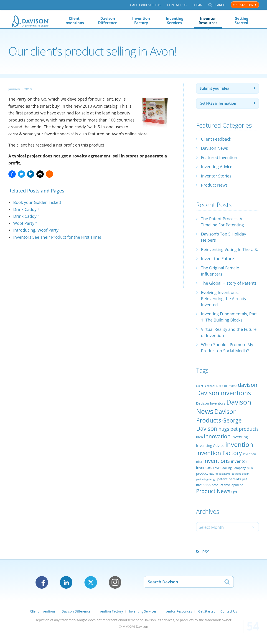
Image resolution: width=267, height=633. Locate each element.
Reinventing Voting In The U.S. (229, 249)
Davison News (214, 148)
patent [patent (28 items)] (222, 479)
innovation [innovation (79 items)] (217, 436)
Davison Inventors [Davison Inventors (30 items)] (210, 403)
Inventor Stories (216, 176)
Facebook (42, 582)
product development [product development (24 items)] (227, 485)
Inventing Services (174, 20)
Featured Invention (219, 157)
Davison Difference (107, 20)
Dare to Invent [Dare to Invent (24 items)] (226, 386)
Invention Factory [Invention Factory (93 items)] (219, 453)
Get (218, 103)
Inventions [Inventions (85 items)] (216, 460)
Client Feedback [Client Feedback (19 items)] (205, 385)
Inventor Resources (208, 20)
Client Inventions (74, 20)
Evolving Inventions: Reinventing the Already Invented (223, 298)
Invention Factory (141, 20)
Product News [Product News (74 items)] (213, 491)
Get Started (243, 5)
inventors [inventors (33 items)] (204, 467)
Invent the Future (217, 258)
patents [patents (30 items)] (235, 479)
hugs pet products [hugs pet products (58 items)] (239, 429)
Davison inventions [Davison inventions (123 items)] (223, 393)
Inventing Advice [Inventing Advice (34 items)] (210, 445)
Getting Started (241, 20)
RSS (205, 552)
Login (197, 5)
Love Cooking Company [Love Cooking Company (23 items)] (229, 468)
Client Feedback (216, 139)
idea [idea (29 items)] (199, 437)
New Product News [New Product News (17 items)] (219, 473)
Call (145, 5)
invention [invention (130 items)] (239, 444)
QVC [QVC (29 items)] (234, 491)
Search (219, 5)
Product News (214, 185)
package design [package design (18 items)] (240, 473)
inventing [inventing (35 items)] (239, 436)
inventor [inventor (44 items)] (239, 461)
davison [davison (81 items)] (247, 384)
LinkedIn (66, 582)
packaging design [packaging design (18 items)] (206, 479)
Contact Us (176, 5)
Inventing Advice (216, 166)
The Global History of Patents (229, 283)
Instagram (115, 582)
